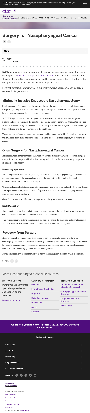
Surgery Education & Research (69, 300)
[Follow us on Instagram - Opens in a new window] (25, 375)
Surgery (35, 307)
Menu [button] (6, 51)
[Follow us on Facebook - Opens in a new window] (16, 375)
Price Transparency (11, 394)
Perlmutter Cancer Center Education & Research (72, 285)
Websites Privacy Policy (12, 404)
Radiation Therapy (39, 298)
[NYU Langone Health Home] (6, 11)
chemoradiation (46, 75)
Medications (36, 303)
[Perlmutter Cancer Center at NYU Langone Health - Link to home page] (11, 384)
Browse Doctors (9, 300)
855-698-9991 (24, 410)
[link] (12, 261)
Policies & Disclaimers (12, 398)
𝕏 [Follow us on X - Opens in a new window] (21, 376)
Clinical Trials (66, 306)
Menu (84, 18)
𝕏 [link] (16, 261)
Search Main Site (65, 18)
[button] (84, 4)
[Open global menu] (15, 10)
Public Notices (9, 401)
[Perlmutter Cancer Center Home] (9, 17)
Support (35, 312)
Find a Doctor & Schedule (42, 289)
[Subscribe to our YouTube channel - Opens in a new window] (30, 375)
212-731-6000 (12, 61)
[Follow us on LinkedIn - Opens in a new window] (35, 375)
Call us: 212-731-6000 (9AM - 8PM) (33, 18)
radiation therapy (26, 75)
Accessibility (9, 407)
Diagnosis (35, 293)
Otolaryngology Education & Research (73, 292)
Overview (35, 284)
